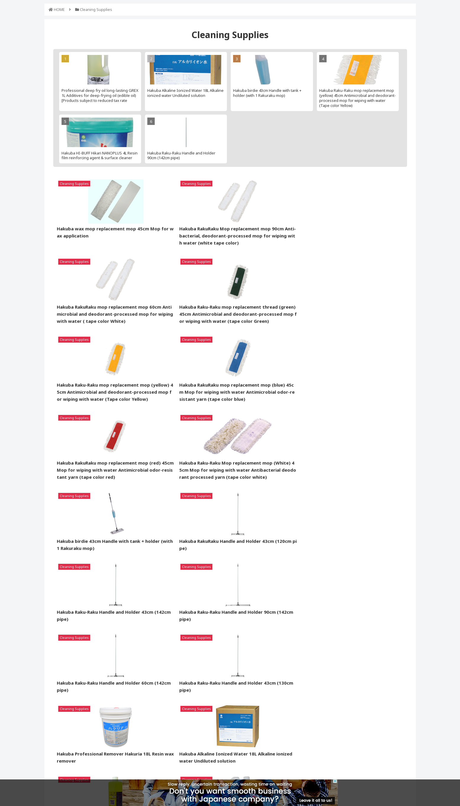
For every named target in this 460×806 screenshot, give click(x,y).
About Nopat (246, 726)
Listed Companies (251, 705)
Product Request (196, 705)
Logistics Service (196, 726)
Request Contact (250, 716)
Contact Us (353, 749)
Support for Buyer (197, 716)
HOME (59, 9)
